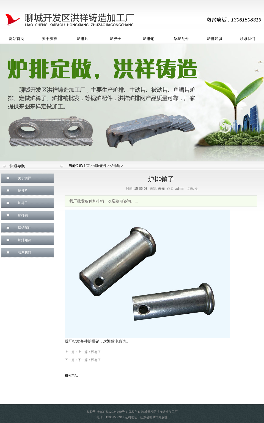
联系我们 (247, 38)
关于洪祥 (49, 38)
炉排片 (82, 38)
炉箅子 (115, 38)
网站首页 (16, 38)
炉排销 (148, 38)
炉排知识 (214, 38)
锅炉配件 (181, 38)
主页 (86, 166)
